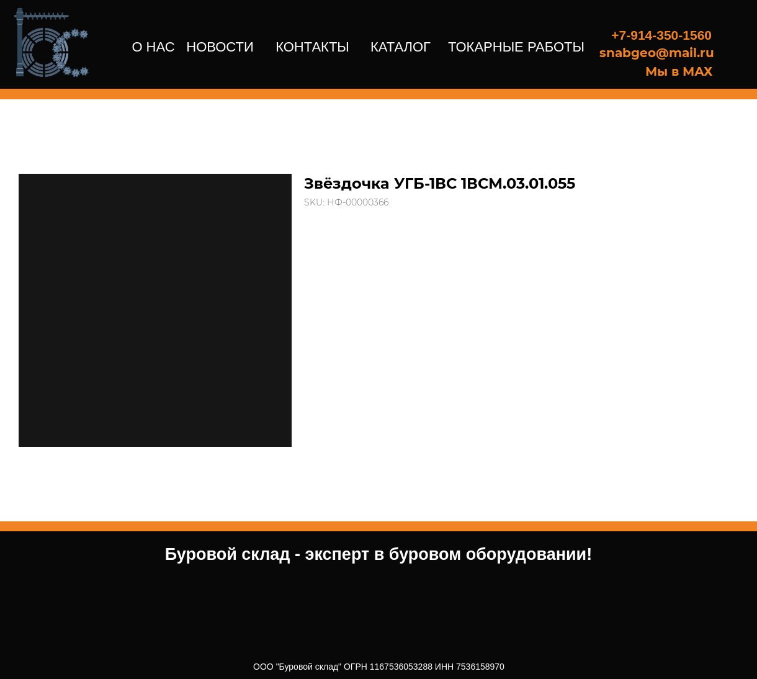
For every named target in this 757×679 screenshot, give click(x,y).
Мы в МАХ (678, 71)
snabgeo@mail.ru (656, 52)
